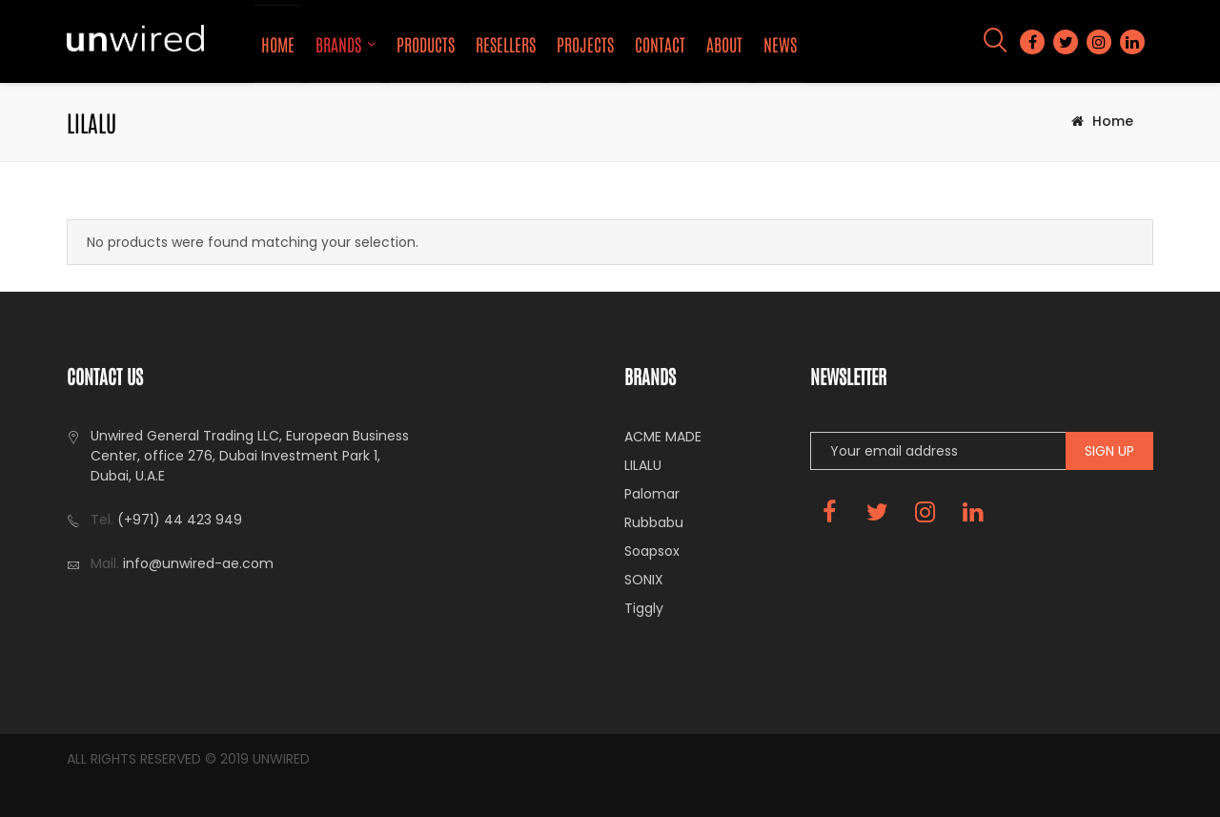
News (780, 43)
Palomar (652, 493)
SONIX (643, 579)
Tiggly (643, 608)
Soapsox (652, 551)
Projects (585, 43)
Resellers (506, 43)
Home (278, 43)
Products (425, 43)
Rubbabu (653, 522)
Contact (660, 43)
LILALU (642, 465)
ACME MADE (663, 436)
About (724, 43)
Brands (338, 43)
